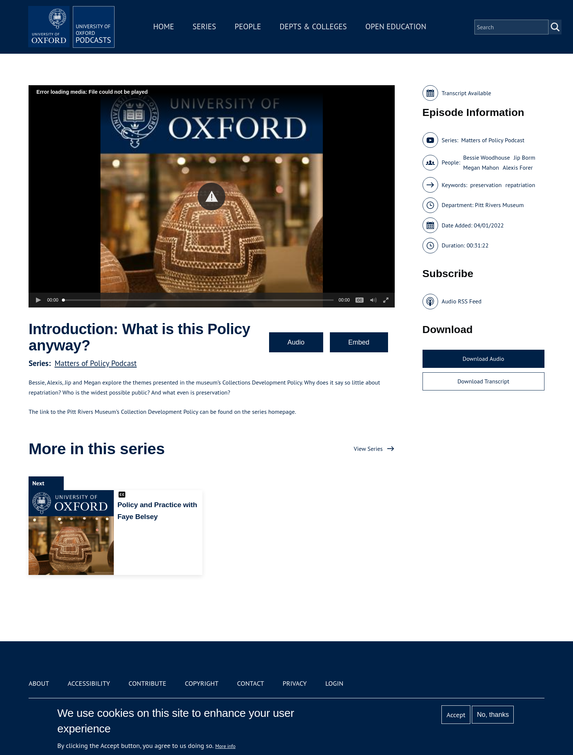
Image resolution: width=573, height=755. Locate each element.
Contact (250, 683)
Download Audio (483, 358)
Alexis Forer (518, 167)
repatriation (520, 185)
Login (334, 683)
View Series (368, 448)
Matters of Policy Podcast (95, 363)
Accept (456, 715)
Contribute (147, 683)
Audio (296, 342)
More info (225, 746)
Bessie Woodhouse (486, 157)
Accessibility (88, 683)
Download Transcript (483, 381)
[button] (211, 196)
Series (205, 27)
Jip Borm (524, 157)
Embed (359, 342)
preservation (485, 185)
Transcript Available (466, 93)
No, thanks (493, 714)
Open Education (397, 27)
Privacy (294, 683)
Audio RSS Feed (461, 301)
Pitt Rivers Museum (499, 205)
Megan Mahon (481, 167)
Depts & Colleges (314, 27)
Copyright (202, 683)
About (39, 683)
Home (165, 27)
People (249, 27)
